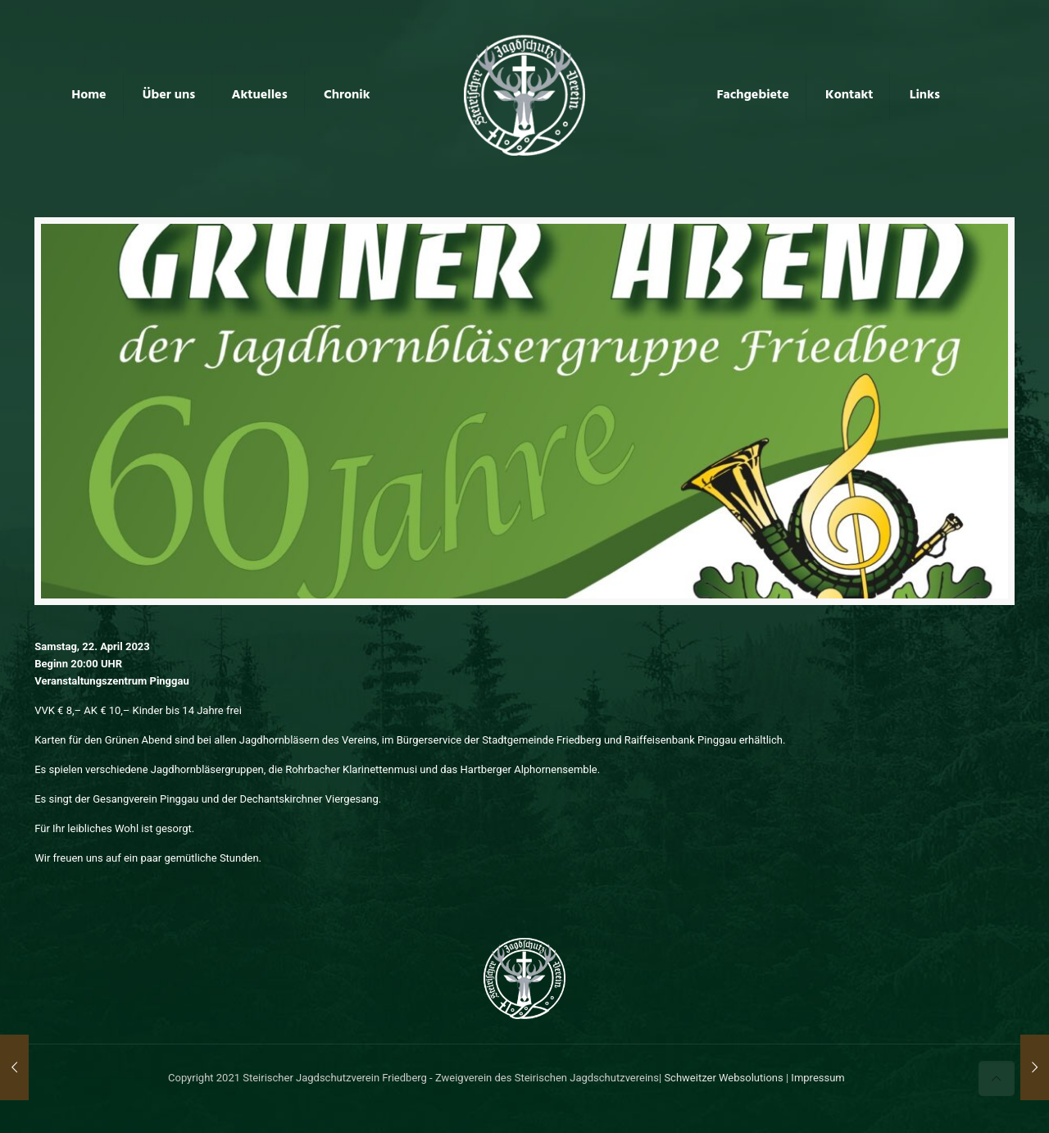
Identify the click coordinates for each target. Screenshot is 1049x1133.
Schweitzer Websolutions (723, 1078)
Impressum (817, 1078)
